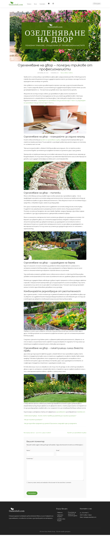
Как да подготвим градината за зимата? (37, 423)
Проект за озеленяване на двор (76, 432)
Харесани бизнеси (60, 515)
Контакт (42, 4)
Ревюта (59, 512)
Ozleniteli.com (81, 412)
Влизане (96, 4)
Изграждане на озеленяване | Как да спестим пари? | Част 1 (57, 100)
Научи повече (64, 72)
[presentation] (38, 488)
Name (29, 450)
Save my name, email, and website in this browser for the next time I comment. (49, 482)
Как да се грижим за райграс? (67, 416)
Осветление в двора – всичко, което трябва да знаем (41, 416)
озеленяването (60, 412)
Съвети (70, 72)
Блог (35, 4)
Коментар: (30, 459)
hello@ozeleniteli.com (90, 517)
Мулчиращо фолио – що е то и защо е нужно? (37, 432)
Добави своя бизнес (61, 519)
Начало (29, 4)
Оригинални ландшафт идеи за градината (63, 423)
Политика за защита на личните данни (72, 514)
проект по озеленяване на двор (50, 140)
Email (58, 450)
